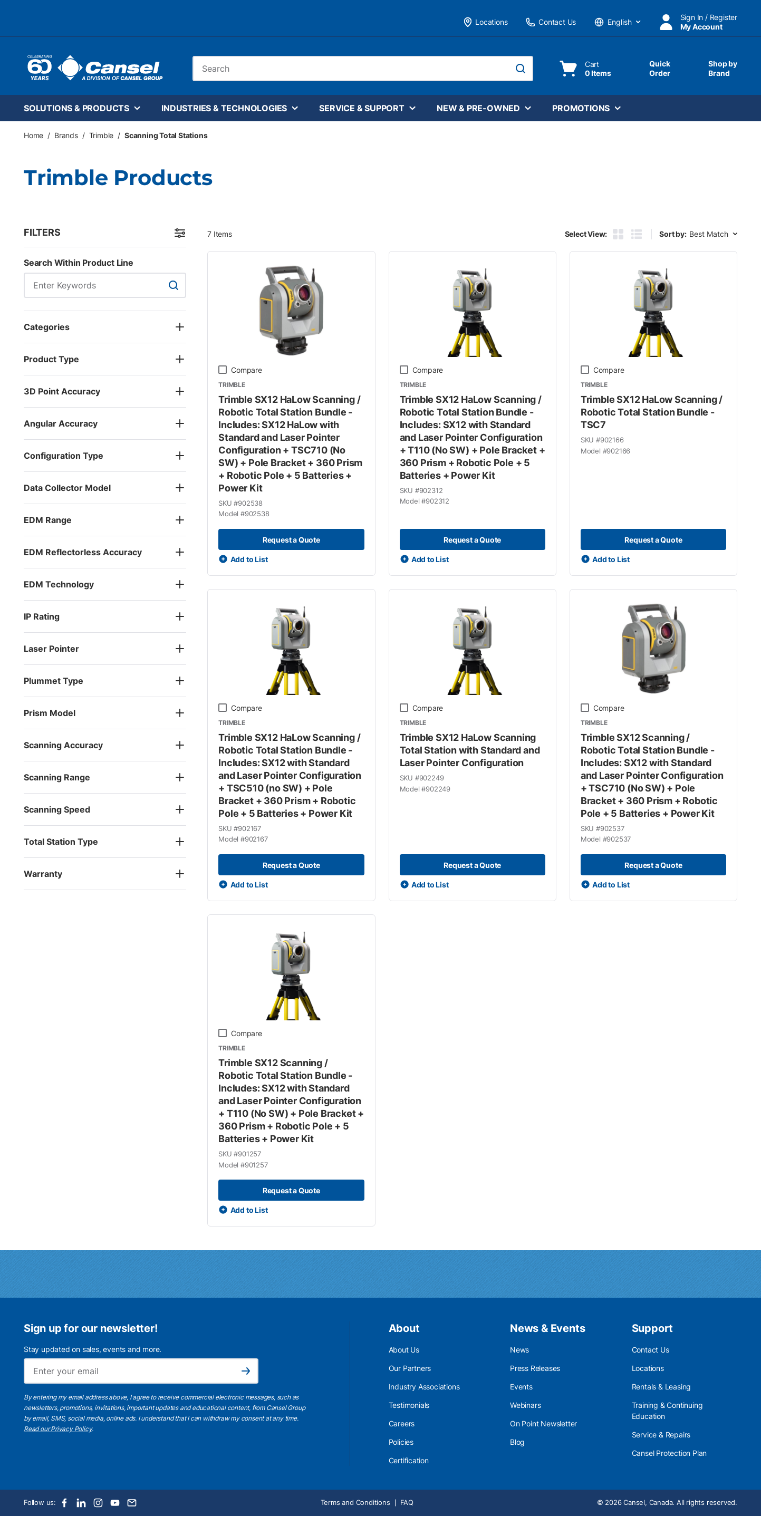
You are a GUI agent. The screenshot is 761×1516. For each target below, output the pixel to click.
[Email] (132, 1502)
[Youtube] (115, 1502)
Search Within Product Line (78, 262)
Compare (246, 369)
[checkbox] (222, 369)
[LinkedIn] (81, 1502)
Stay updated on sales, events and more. (92, 1349)
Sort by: (672, 233)
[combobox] (362, 68)
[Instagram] (98, 1502)
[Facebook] (64, 1502)
